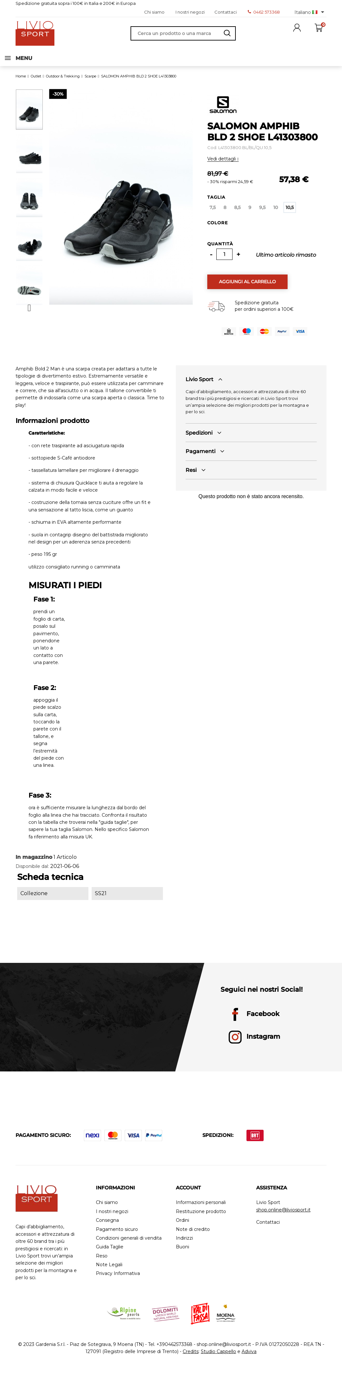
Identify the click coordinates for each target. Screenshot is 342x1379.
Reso (102, 1262)
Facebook (254, 1020)
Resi (191, 476)
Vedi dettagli (222, 165)
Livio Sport (199, 385)
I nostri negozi (190, 12)
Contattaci (225, 12)
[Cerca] (183, 33)
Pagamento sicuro (117, 1235)
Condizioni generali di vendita (129, 1244)
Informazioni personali (201, 1208)
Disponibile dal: (32, 872)
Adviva (249, 1358)
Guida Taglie (109, 1253)
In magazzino (34, 863)
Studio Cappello (218, 1358)
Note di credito (193, 1235)
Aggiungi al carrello (247, 288)
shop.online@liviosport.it (283, 1216)
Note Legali (109, 1271)
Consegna (107, 1226)
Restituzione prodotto (201, 1218)
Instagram (254, 1043)
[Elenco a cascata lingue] (310, 12)
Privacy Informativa (118, 1279)
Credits (191, 1358)
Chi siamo (154, 12)
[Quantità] (224, 260)
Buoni (182, 1253)
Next (29, 314)
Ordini (182, 1226)
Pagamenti (200, 457)
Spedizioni (199, 439)
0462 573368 (264, 12)
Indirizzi (184, 1244)
